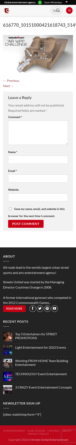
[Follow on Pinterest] (47, 308)
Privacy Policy (38, 433)
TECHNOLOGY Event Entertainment (41, 374)
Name (12, 152)
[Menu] (69, 10)
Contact (54, 430)
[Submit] (58, 10)
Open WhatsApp (53, 2)
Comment (15, 117)
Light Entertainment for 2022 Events (40, 347)
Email (12, 170)
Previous (11, 80)
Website (13, 189)
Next (8, 86)
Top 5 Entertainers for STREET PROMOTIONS (36, 336)
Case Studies (36, 430)
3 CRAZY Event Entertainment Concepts (43, 387)
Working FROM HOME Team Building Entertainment (41, 362)
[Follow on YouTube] (54, 308)
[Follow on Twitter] (40, 308)
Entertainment (14, 430)
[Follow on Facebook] (32, 308)
